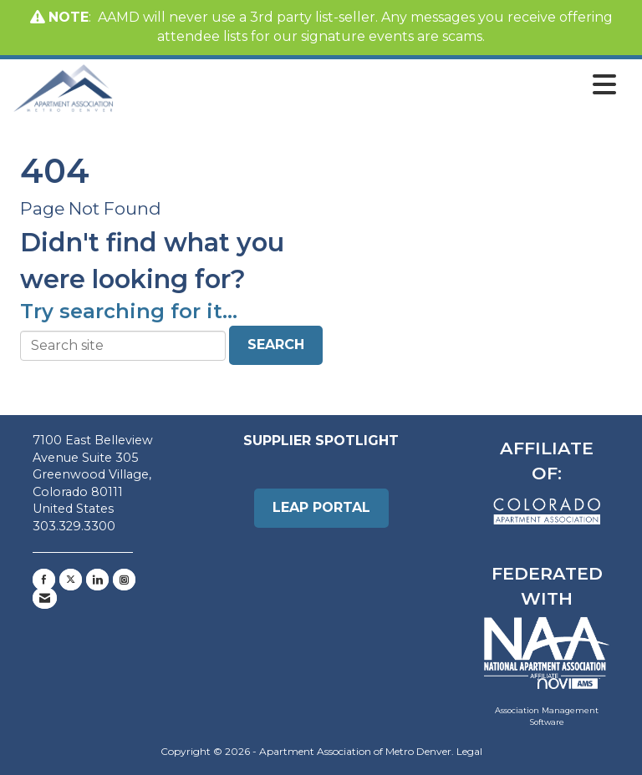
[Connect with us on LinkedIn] (97, 579)
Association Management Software (547, 702)
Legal (469, 751)
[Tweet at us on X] (70, 579)
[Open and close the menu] (369, 85)
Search (275, 344)
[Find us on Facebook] (44, 579)
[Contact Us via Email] (45, 598)
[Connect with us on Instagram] (124, 579)
